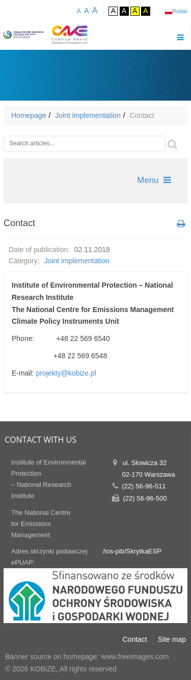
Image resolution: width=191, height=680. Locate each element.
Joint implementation (87, 115)
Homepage (28, 115)
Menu (154, 180)
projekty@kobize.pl (66, 373)
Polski (180, 11)
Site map (172, 639)
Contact (135, 639)
